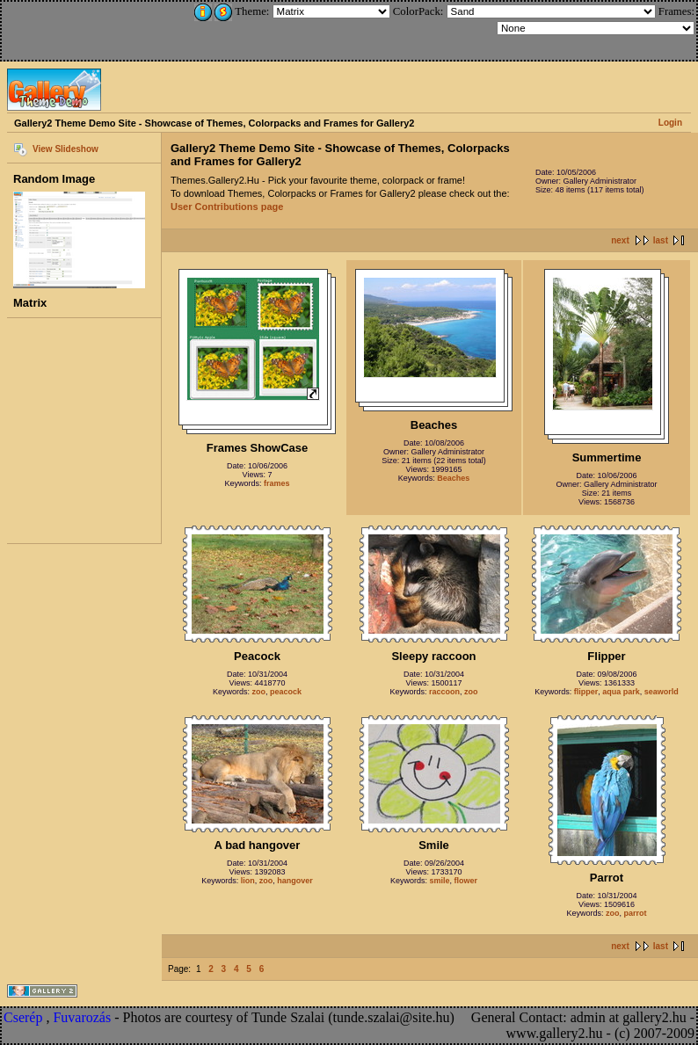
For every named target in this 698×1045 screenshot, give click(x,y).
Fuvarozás (82, 1017)
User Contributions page (227, 206)
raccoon (444, 691)
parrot (635, 913)
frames (277, 483)
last (660, 240)
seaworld (661, 691)
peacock (286, 691)
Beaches (453, 478)
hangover (295, 880)
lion (248, 880)
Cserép (23, 1017)
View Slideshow (65, 149)
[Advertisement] (120, 28)
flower (466, 880)
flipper (586, 691)
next (620, 240)
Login (670, 122)
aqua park (621, 691)
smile (439, 880)
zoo (258, 691)
